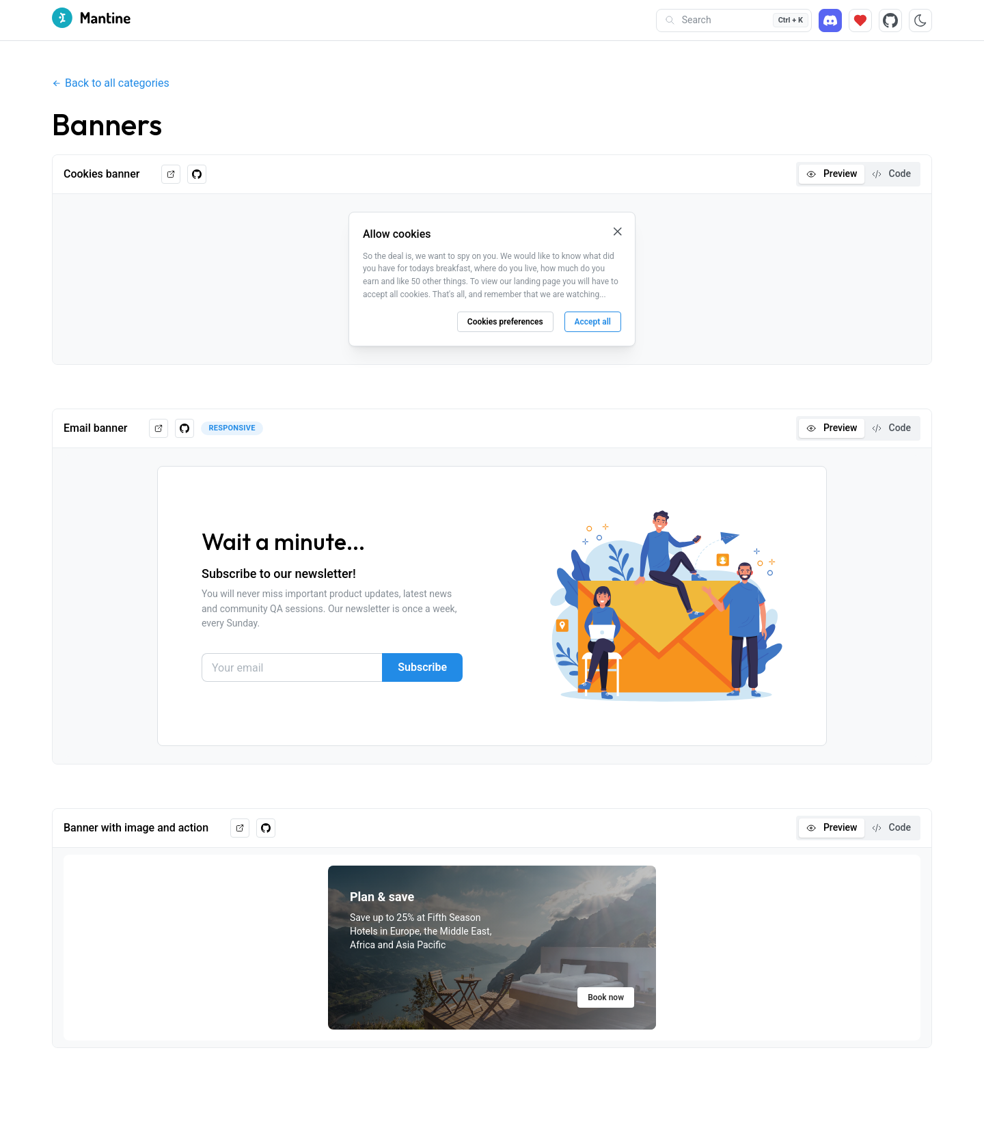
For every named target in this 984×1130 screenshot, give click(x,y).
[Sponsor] (860, 20)
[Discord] (830, 20)
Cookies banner (101, 173)
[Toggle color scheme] (920, 20)
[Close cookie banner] (617, 231)
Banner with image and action (136, 827)
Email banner (95, 428)
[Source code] (890, 20)
